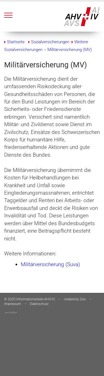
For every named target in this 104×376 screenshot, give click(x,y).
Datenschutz (39, 304)
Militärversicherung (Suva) (50, 264)
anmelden (11, 312)
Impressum (12, 304)
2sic (83, 299)
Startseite (16, 41)
